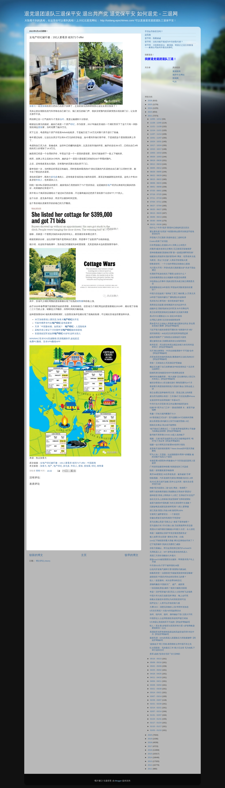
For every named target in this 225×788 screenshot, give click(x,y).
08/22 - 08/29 (156, 175)
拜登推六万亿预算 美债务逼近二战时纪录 (168, 237)
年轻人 (39, 180)
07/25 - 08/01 (156, 191)
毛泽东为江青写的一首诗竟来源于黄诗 (167, 301)
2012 (150, 765)
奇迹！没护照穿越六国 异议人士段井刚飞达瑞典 (171, 592)
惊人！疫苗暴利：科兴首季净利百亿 (166, 580)
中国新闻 (91, 463)
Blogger (118, 781)
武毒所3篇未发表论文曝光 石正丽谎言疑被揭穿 (170, 249)
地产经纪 (57, 466)
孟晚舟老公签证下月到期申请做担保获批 (58, 330)
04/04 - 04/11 (156, 681)
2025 (150, 104)
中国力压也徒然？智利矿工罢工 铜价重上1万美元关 (172, 293)
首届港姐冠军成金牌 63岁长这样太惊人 (58, 333)
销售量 (80, 301)
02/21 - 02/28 (156, 704)
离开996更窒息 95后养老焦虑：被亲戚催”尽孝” (170, 474)
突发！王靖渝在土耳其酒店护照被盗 (166, 363)
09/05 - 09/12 (156, 168)
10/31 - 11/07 (156, 138)
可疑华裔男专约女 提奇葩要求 (53, 323)
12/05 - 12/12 (156, 119)
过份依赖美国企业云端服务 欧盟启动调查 (168, 277)
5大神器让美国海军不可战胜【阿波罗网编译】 (170, 622)
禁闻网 (175, 78)
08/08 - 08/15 (156, 183)
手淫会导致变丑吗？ (154, 31)
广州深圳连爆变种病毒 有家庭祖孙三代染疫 (169, 467)
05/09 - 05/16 (156, 662)
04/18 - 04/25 (156, 674)
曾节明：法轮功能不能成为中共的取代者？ (164, 42)
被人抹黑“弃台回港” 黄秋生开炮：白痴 (167, 537)
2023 (150, 112)
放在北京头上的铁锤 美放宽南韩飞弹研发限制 (170, 499)
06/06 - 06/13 (156, 217)
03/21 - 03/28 (156, 689)
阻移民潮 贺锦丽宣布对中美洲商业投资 (167, 373)
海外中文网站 (178, 75)
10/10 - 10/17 (156, 149)
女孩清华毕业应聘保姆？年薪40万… (166, 400)
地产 (109, 185)
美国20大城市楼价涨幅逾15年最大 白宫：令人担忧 (172, 529)
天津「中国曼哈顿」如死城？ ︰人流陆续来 (60, 326)
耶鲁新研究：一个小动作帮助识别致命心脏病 (170, 264)
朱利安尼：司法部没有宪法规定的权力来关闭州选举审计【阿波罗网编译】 (172, 346)
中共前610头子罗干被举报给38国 (164, 565)
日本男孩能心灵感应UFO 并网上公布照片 (168, 245)
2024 (150, 108)
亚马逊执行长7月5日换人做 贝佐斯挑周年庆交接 (171, 525)
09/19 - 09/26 (156, 160)
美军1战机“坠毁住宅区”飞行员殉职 (165, 654)
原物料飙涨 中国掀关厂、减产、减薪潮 (167, 584)
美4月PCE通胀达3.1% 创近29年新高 (166, 316)
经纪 (72, 124)
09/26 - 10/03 (156, 157)
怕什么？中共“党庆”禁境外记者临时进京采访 (169, 228)
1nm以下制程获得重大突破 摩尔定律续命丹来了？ (172, 541)
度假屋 (43, 106)
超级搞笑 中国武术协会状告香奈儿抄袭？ (168, 577)
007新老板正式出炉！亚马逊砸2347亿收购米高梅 (171, 417)
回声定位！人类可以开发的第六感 (165, 603)
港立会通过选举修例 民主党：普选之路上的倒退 (171, 392)
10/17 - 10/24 (156, 145)
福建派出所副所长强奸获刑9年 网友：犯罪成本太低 (172, 256)
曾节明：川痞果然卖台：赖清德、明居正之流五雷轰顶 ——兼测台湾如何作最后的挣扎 (169, 46)
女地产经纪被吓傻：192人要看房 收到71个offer (62, 463)
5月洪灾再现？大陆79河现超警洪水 (165, 611)
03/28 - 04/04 (156, 685)
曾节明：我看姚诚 (153, 38)
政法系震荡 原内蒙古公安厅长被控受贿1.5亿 (169, 421)
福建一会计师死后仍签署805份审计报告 (167, 445)
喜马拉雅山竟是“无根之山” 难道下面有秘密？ (170, 522)
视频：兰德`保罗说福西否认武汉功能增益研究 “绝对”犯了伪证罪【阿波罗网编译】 (172, 440)
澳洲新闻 (176, 71)
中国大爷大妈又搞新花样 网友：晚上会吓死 (169, 596)
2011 (150, 769)
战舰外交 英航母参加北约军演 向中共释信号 (169, 308)
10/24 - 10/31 (156, 141)
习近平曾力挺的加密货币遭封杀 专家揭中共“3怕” (171, 330)
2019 (150, 739)
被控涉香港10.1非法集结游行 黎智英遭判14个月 (171, 383)
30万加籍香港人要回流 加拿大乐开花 (57, 319)
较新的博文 (36, 555)
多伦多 (54, 177)
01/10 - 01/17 (156, 726)
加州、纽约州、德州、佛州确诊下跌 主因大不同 (171, 614)
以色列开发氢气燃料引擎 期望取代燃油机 (168, 569)
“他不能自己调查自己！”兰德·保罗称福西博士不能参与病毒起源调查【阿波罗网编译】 (173, 430)
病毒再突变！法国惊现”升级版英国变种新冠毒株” (171, 573)
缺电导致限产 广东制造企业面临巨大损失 (168, 337)
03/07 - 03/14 (156, 696)
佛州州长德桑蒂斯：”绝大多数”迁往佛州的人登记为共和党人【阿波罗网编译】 (172, 378)
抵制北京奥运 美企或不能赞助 (163, 425)
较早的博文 (131, 555)
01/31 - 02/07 (156, 715)
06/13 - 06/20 (156, 213)
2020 (150, 735)
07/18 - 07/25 (156, 194)
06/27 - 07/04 (156, 206)
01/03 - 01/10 (156, 730)
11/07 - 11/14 (156, 134)
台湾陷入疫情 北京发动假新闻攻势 (165, 320)
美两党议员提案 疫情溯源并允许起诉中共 (168, 305)
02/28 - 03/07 (156, 700)
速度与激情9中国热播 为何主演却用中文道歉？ (170, 503)
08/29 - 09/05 (156, 172)
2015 (150, 754)
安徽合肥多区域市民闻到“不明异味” (165, 518)
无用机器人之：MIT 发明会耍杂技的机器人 (169, 552)
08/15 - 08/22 (156, 179)
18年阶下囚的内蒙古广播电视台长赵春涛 (168, 297)
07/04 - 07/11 (156, 202)
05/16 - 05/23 (156, 659)
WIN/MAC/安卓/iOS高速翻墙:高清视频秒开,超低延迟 (54, 338)
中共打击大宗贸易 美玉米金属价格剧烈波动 (169, 404)
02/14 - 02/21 (156, 708)
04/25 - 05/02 (156, 670)
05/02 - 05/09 (156, 666)
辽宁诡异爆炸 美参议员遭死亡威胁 (165, 544)
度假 (40, 127)
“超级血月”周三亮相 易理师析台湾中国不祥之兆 (171, 644)
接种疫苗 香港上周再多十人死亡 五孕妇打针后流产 (172, 495)
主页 (84, 555)
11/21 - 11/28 (156, 126)
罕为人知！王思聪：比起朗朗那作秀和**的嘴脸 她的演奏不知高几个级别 (172, 455)
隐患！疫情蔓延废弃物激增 (162, 470)
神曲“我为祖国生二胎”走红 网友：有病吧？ (169, 488)
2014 (150, 757)
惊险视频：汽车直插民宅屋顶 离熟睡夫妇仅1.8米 (171, 478)
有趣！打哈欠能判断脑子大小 (163, 414)
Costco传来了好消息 (159, 241)
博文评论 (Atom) (43, 561)
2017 (150, 746)
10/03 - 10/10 (156, 153)
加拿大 (32, 106)
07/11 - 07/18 (156, 198)
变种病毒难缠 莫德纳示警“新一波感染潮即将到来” (172, 253)
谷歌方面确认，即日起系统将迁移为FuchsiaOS (170, 548)
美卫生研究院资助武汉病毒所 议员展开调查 (169, 312)
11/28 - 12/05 (156, 123)
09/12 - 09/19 (156, 164)
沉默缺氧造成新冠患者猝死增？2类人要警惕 (169, 507)
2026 (150, 100)
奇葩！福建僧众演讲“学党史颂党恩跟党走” (168, 533)
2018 (150, 742)
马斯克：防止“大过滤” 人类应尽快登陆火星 (169, 260)
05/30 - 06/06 (156, 221)
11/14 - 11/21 (156, 130)
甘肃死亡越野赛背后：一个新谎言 (165, 514)
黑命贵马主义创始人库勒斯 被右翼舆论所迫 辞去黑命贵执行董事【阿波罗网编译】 (172, 325)
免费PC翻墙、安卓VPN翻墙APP (44, 341)
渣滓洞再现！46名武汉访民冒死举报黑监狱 (169, 333)
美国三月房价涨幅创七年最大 (163, 556)
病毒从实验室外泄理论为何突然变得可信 (168, 599)
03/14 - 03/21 (156, 692)
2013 (150, 761)
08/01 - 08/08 (156, 187)
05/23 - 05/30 (156, 224)
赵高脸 (148, 35)
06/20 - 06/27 (156, 209)
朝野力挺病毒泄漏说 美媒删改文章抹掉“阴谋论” (171, 492)
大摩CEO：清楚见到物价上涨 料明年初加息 (169, 607)
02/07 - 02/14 (156, 711)
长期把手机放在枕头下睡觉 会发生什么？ (168, 274)
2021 (150, 116)
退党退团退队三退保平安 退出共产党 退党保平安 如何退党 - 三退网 (101, 14)
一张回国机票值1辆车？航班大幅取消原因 (168, 588)
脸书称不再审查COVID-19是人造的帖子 (167, 435)
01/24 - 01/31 (156, 719)
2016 (150, 750)
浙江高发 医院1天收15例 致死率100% (166, 510)
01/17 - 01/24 (156, 723)
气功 (174, 82)
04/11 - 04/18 (156, 677)
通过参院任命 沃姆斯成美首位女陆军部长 (168, 341)
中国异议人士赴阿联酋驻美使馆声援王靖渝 (169, 618)
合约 (62, 119)
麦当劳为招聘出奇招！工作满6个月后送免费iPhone (172, 396)
